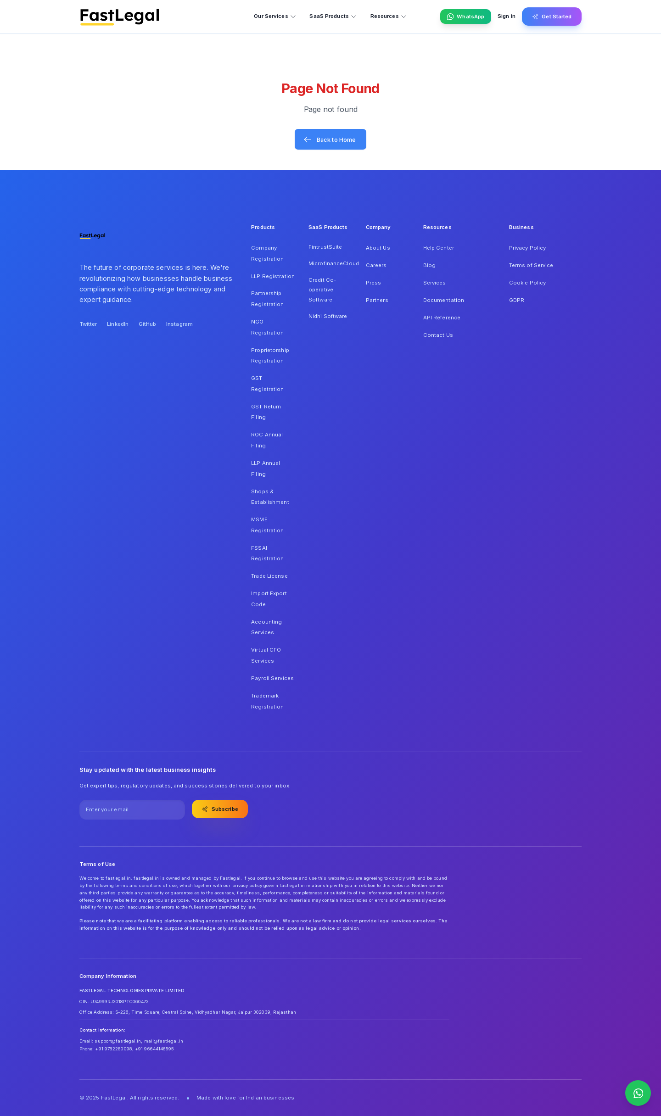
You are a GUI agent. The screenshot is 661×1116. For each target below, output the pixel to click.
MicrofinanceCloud (330, 263)
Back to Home (329, 139)
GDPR (516, 300)
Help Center (438, 248)
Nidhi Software (327, 316)
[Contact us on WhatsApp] (638, 1093)
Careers (376, 265)
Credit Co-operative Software (322, 290)
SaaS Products (333, 16)
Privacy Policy (527, 248)
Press (373, 282)
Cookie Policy (527, 282)
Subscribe (220, 809)
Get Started (552, 16)
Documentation (443, 300)
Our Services (275, 16)
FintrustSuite (325, 247)
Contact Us (438, 335)
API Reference (441, 317)
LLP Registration (273, 276)
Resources (388, 16)
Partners (377, 300)
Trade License (269, 576)
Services (434, 282)
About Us (378, 248)
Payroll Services (272, 678)
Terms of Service (531, 265)
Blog (429, 265)
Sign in (506, 16)
